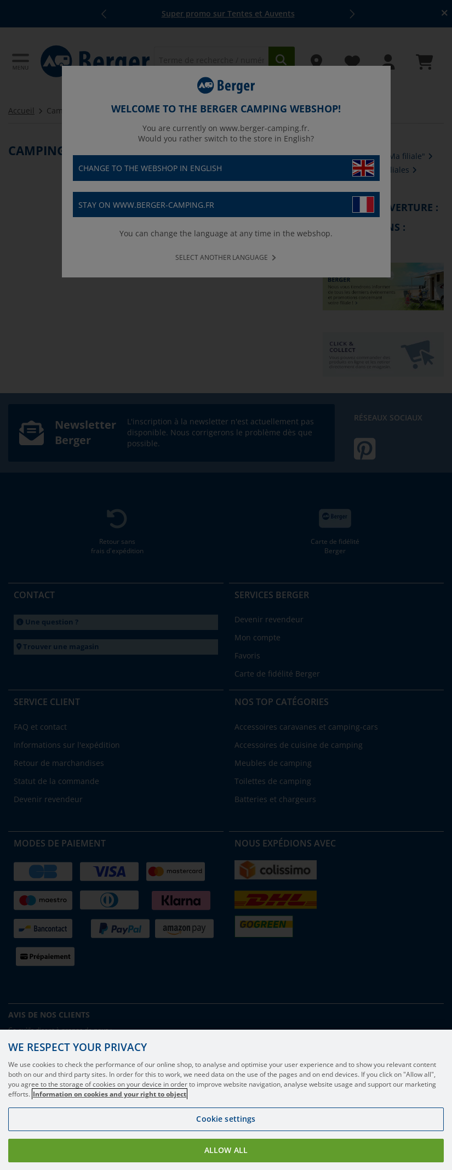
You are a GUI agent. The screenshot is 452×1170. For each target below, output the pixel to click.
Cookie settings (225, 1119)
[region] (226, 1100)
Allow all (226, 1150)
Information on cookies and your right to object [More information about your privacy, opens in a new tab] (109, 1094)
